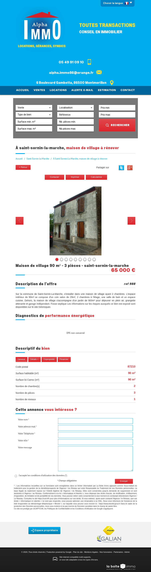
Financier (64, 359)
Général (21, 359)
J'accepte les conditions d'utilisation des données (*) (43, 475)
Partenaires (118, 552)
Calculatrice (96, 177)
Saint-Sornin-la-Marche (37, 158)
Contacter (54, 177)
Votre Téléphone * (26, 433)
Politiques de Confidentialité (58, 508)
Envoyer (124, 481)
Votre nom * (23, 419)
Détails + (34, 359)
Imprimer (75, 177)
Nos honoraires (106, 552)
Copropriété (49, 359)
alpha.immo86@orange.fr (71, 72)
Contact (126, 90)
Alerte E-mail (82, 90)
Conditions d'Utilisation (84, 508)
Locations (59, 90)
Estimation (106, 90)
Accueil (24, 90)
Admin (127, 552)
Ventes (40, 90)
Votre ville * (23, 440)
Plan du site (77, 552)
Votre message (25, 447)
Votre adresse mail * (27, 426)
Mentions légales (91, 552)
